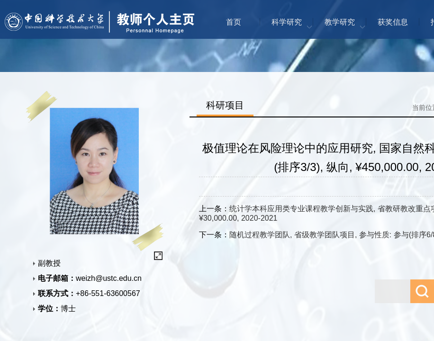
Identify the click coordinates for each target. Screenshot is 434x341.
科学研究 (286, 22)
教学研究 (340, 22)
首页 (233, 22)
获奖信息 (393, 22)
